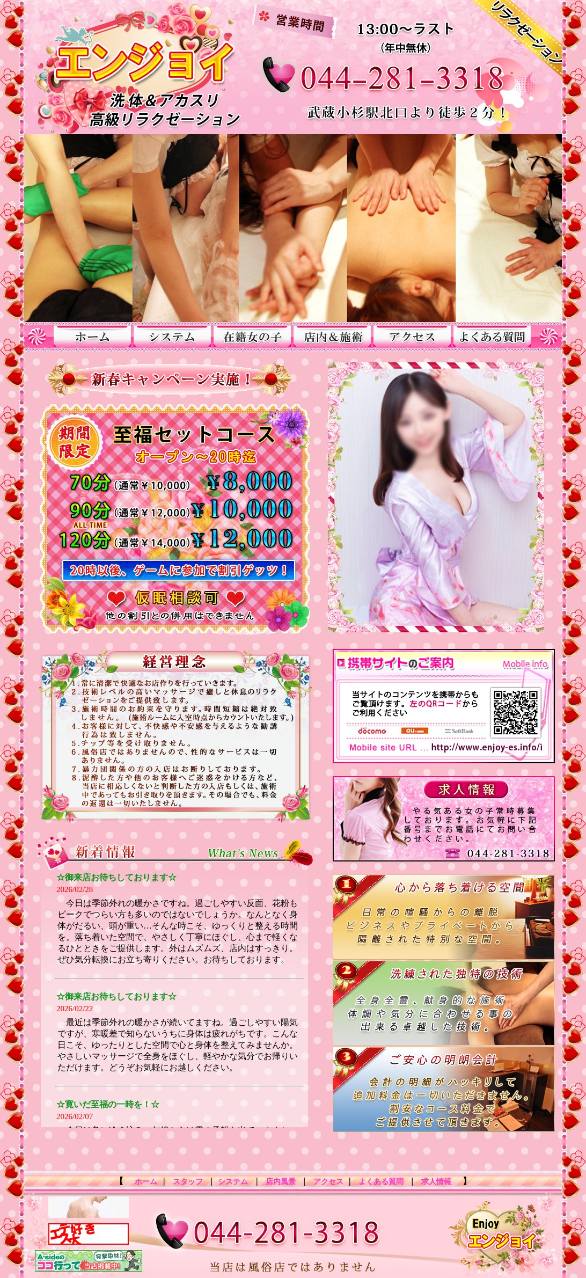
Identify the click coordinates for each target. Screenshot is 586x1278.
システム (233, 1182)
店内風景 (281, 1182)
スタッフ (187, 1182)
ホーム (143, 1182)
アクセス (328, 1182)
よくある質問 (381, 1182)
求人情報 (439, 1182)
